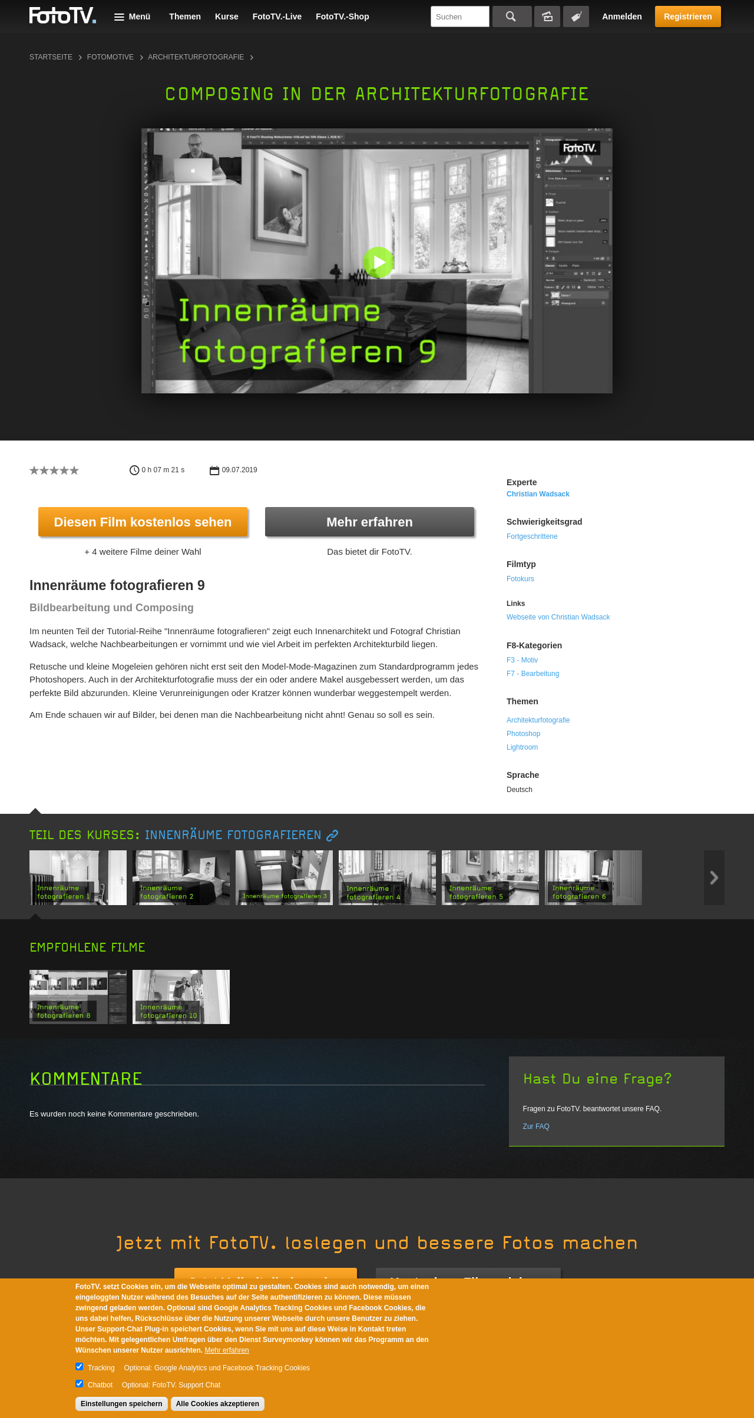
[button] (379, 263)
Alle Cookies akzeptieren (217, 1404)
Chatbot (100, 1385)
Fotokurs (520, 579)
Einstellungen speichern (122, 1404)
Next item (714, 877)
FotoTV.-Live (277, 16)
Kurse (227, 16)
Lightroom (522, 747)
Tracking (101, 1368)
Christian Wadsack (538, 494)
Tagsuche (576, 16)
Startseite (50, 57)
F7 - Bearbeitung (533, 674)
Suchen (512, 16)
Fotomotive (110, 57)
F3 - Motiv (522, 660)
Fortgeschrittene (532, 536)
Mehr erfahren (369, 522)
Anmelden (622, 16)
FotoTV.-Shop (342, 16)
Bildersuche (547, 16)
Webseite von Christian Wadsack (558, 617)
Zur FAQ (536, 1126)
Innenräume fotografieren (233, 835)
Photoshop (523, 734)
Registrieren (688, 16)
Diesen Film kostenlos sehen (143, 522)
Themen (185, 16)
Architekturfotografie (196, 57)
